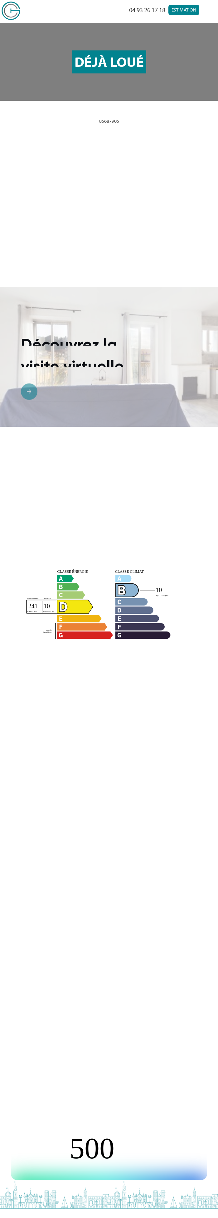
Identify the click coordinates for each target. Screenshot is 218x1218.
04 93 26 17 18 (147, 10)
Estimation (184, 10)
